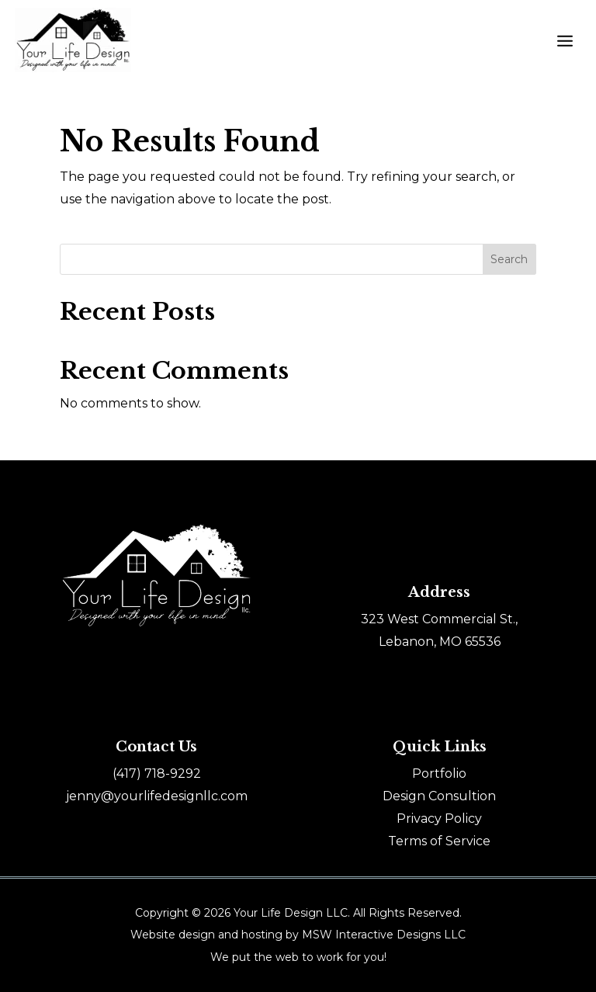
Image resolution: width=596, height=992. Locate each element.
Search (509, 259)
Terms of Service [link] (439, 841)
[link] (157, 773)
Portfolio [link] (439, 773)
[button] (565, 40)
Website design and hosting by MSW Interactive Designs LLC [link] (298, 935)
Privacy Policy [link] (439, 818)
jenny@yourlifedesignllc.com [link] (157, 796)
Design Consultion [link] (439, 796)
